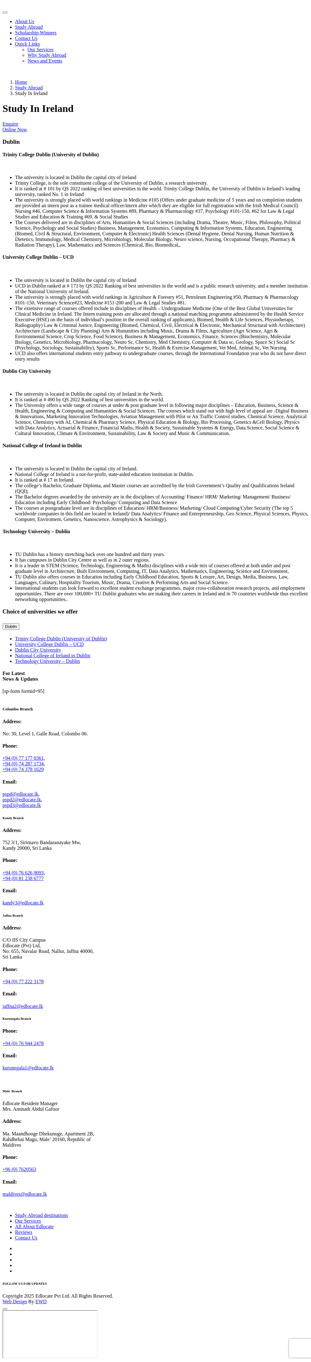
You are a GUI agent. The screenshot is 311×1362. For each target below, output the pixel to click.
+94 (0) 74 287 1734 (23, 763)
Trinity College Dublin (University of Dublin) (61, 638)
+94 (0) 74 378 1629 (23, 769)
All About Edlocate (34, 1226)
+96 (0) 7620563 (19, 1169)
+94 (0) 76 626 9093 (23, 872)
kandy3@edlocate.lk (23, 902)
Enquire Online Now (15, 126)
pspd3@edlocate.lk (22, 805)
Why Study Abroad (47, 55)
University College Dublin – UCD (49, 644)
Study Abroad (29, 27)
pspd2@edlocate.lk (22, 799)
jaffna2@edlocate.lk (23, 1006)
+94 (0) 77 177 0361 (23, 758)
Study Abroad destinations (41, 1215)
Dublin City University (38, 650)
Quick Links (27, 44)
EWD (41, 1301)
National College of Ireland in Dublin (52, 655)
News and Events (45, 60)
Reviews (23, 1232)
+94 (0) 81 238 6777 (23, 878)
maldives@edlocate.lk (25, 1194)
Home (21, 82)
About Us (24, 21)
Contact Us (26, 38)
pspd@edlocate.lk (20, 794)
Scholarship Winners (36, 32)
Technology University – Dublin (47, 661)
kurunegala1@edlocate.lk (28, 1067)
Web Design (15, 1301)
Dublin (11, 626)
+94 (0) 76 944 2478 (23, 1043)
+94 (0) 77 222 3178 (23, 981)
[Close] (5, 1309)
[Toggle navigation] (5, 12)
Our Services (41, 49)
